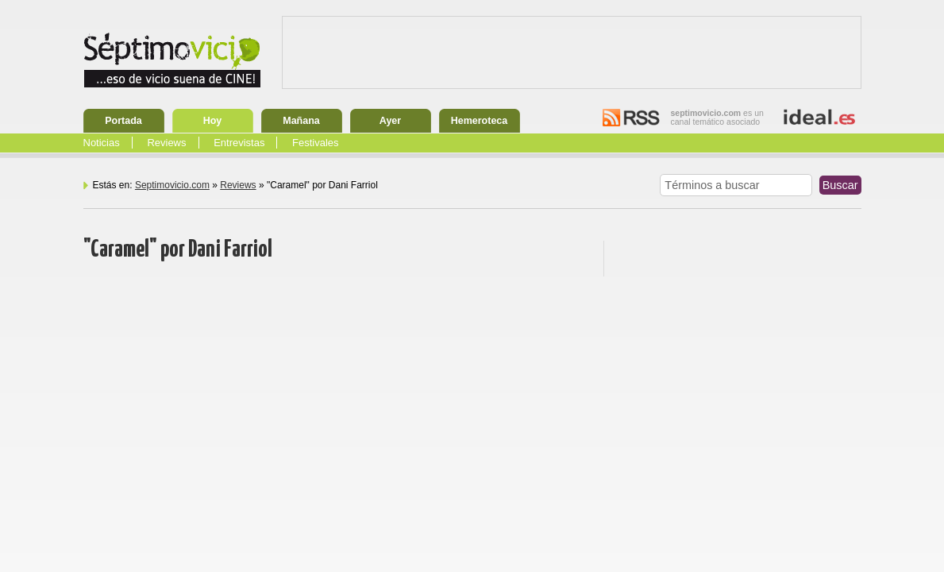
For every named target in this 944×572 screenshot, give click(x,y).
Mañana (301, 120)
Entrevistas (239, 143)
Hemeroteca (479, 120)
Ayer (390, 120)
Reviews (166, 143)
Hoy (212, 120)
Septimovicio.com (172, 185)
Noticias (101, 143)
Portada (123, 120)
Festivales (315, 143)
